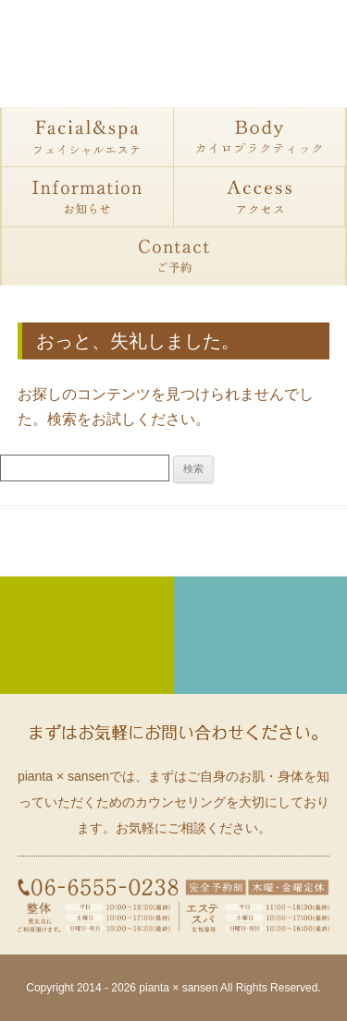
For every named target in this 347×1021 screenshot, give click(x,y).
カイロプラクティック (260, 137)
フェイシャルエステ (88, 137)
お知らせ (88, 196)
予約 (173, 256)
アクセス (260, 196)
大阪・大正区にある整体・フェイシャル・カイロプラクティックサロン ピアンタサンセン (174, 56)
